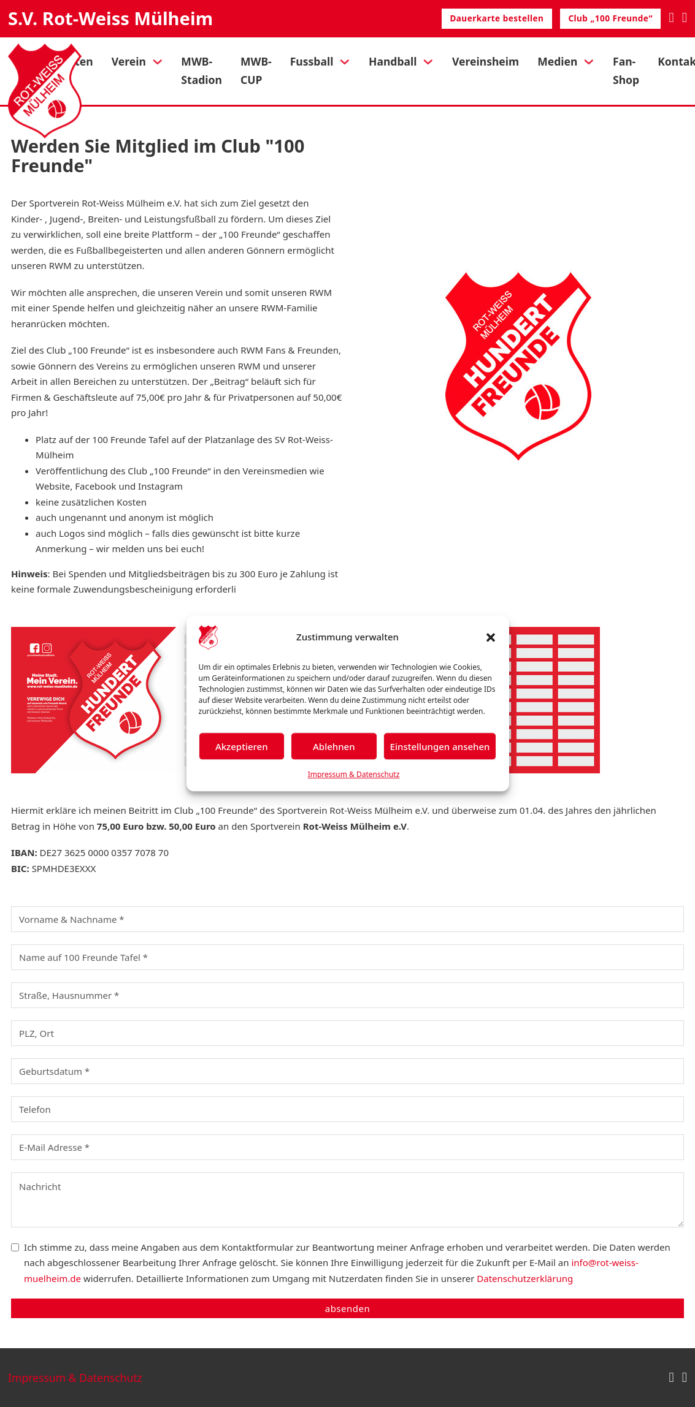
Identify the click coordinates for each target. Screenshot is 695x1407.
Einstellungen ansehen (440, 746)
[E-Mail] (347, 1147)
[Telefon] (347, 1109)
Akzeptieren (241, 746)
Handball (393, 61)
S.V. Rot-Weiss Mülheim (110, 18)
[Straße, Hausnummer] (347, 995)
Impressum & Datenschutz (354, 774)
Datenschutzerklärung (525, 1278)
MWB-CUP (256, 70)
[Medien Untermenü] (588, 61)
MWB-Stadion (201, 70)
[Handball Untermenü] (428, 61)
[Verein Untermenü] (157, 61)
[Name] (347, 919)
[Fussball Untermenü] (344, 61)
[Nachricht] (347, 1199)
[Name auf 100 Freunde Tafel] (347, 957)
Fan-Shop (626, 70)
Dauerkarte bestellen (496, 18)
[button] (491, 637)
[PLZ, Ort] (347, 1033)
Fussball (312, 61)
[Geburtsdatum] (347, 1071)
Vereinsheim (485, 61)
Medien (557, 61)
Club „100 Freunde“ (610, 18)
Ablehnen (334, 746)
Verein (129, 61)
